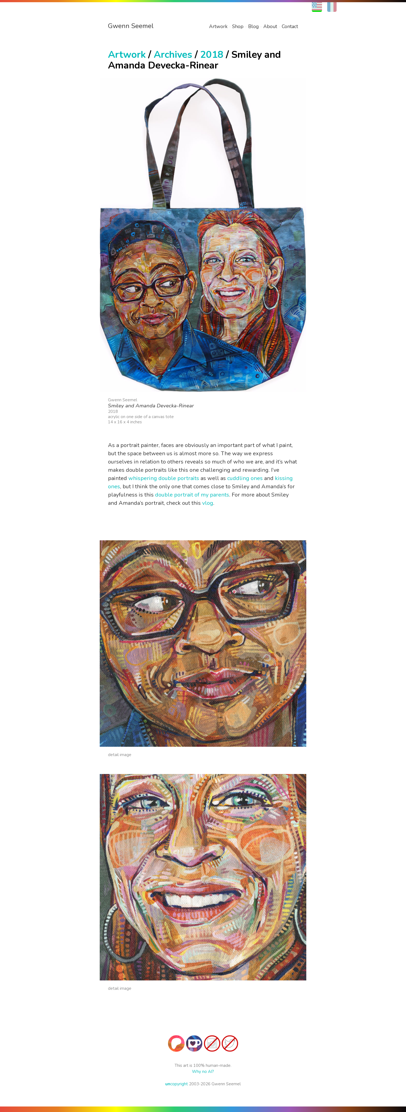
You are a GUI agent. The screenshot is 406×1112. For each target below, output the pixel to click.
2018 (211, 54)
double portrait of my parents (192, 494)
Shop (237, 26)
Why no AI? (203, 1071)
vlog (207, 503)
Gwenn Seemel (131, 25)
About (270, 26)
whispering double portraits (163, 478)
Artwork (218, 26)
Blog (253, 26)
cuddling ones (245, 478)
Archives (173, 54)
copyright (176, 1084)
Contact (290, 26)
